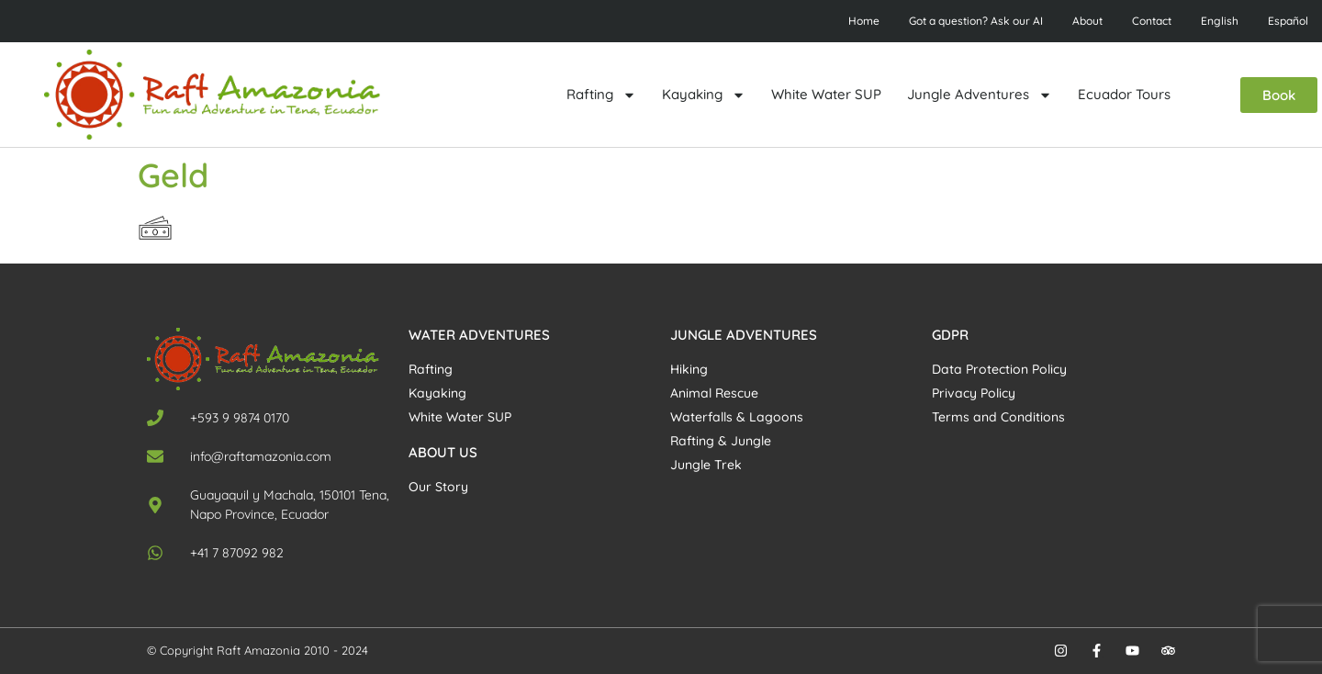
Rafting (601, 95)
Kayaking (703, 95)
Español (1288, 21)
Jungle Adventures (979, 95)
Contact (1151, 21)
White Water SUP (826, 94)
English (1219, 21)
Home (863, 21)
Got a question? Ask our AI (976, 21)
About (1087, 21)
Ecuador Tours (1124, 94)
